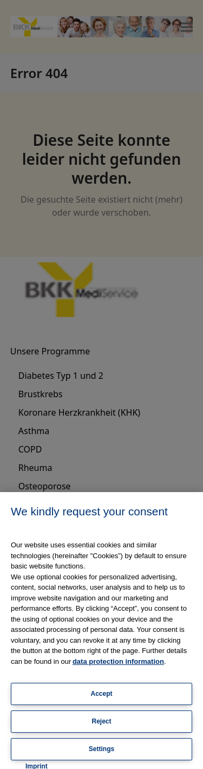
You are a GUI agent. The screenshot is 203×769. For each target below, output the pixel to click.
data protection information (118, 661)
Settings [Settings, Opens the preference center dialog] (101, 749)
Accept (101, 693)
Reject (101, 721)
